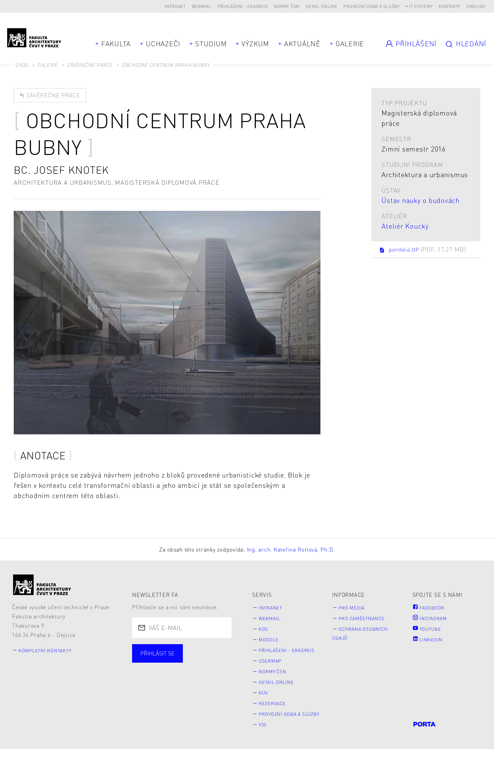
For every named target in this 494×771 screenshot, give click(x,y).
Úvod (21, 65)
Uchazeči (163, 43)
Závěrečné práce (90, 65)
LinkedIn (430, 641)
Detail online (322, 6)
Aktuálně (302, 43)
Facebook (431, 609)
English (476, 6)
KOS (265, 631)
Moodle (271, 641)
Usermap (273, 672)
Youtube (429, 631)
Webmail (201, 6)
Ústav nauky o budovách (420, 200)
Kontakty (449, 6)
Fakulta (116, 43)
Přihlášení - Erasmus (242, 6)
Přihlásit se (161, 656)
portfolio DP (409, 254)
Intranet (175, 6)
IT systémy (421, 6)
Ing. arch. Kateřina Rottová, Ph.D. (291, 551)
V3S (265, 745)
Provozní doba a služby (371, 6)
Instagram (433, 620)
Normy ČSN (286, 6)
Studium (210, 43)
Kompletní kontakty (51, 651)
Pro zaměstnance (367, 620)
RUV (265, 704)
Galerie (350, 43)
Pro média (355, 609)
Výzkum (255, 43)
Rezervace (276, 715)
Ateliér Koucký (405, 225)
